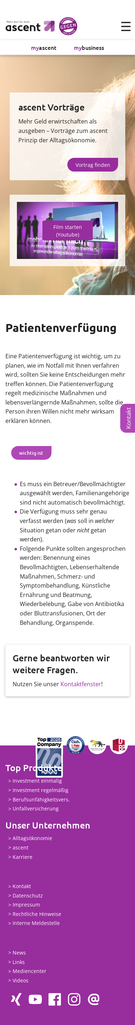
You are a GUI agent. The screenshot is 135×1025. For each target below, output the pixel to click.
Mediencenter (29, 971)
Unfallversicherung (36, 808)
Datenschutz (28, 895)
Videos (20, 980)
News (19, 952)
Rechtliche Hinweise (37, 914)
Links (19, 962)
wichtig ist (31, 452)
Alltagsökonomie (32, 838)
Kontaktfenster (80, 684)
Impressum (26, 904)
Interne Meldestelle (36, 923)
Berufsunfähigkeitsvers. (41, 799)
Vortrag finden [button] (93, 164)
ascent (44, 47)
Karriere (22, 856)
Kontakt (128, 418)
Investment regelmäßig (40, 790)
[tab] (31, 453)
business (89, 47)
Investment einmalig (37, 781)
